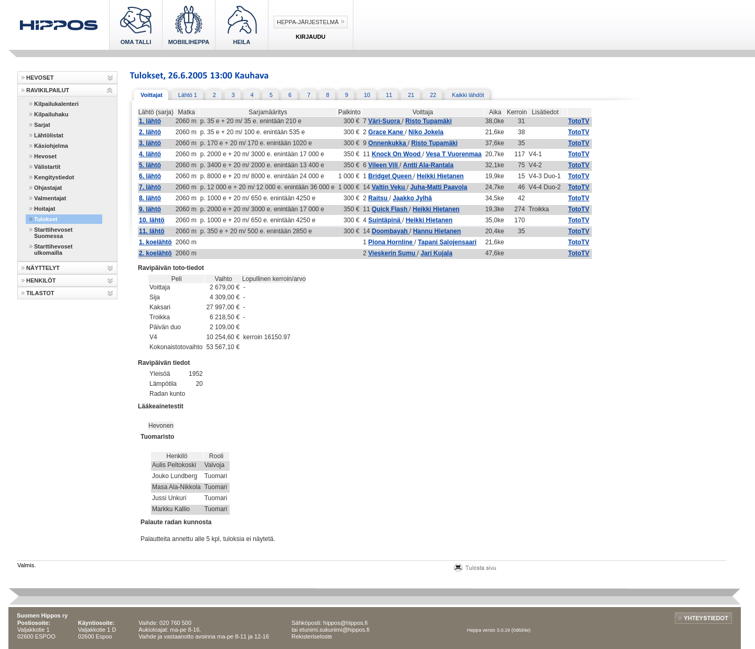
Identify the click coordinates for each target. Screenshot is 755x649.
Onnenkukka (387, 143)
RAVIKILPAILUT (47, 90)
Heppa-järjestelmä (308, 22)
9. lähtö (150, 209)
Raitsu (378, 198)
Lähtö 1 (187, 95)
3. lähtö (150, 143)
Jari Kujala (436, 253)
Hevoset (45, 156)
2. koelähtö (155, 253)
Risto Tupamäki (428, 121)
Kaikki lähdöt (468, 95)
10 (367, 95)
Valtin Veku (389, 187)
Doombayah (390, 231)
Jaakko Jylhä (412, 198)
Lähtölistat (48, 135)
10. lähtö (152, 220)
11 (389, 95)
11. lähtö (152, 231)
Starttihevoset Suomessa (53, 232)
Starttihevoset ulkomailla (53, 249)
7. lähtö (150, 187)
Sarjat (42, 125)
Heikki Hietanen (440, 176)
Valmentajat (50, 198)
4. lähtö (150, 154)
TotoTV (578, 121)
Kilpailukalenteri (56, 104)
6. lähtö (150, 176)
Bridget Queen (390, 176)
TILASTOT (40, 293)
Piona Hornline (391, 242)
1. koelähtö (155, 242)
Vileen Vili (384, 165)
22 (433, 95)
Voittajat (152, 95)
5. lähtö (150, 165)
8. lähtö (150, 198)
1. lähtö (150, 121)
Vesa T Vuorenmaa (453, 154)
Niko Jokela (426, 132)
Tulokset (45, 219)
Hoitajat (44, 208)
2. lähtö (150, 132)
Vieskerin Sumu (392, 253)
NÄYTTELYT (43, 268)
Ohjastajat (48, 188)
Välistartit (47, 167)
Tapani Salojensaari (447, 242)
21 (411, 95)
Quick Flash (390, 209)
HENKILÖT (41, 280)
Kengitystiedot (54, 177)
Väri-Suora (385, 121)
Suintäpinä (385, 220)
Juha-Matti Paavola (438, 187)
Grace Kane (386, 132)
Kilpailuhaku (51, 114)
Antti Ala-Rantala (428, 165)
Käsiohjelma (51, 146)
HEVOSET (40, 77)
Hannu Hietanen (437, 231)
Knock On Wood (397, 154)
